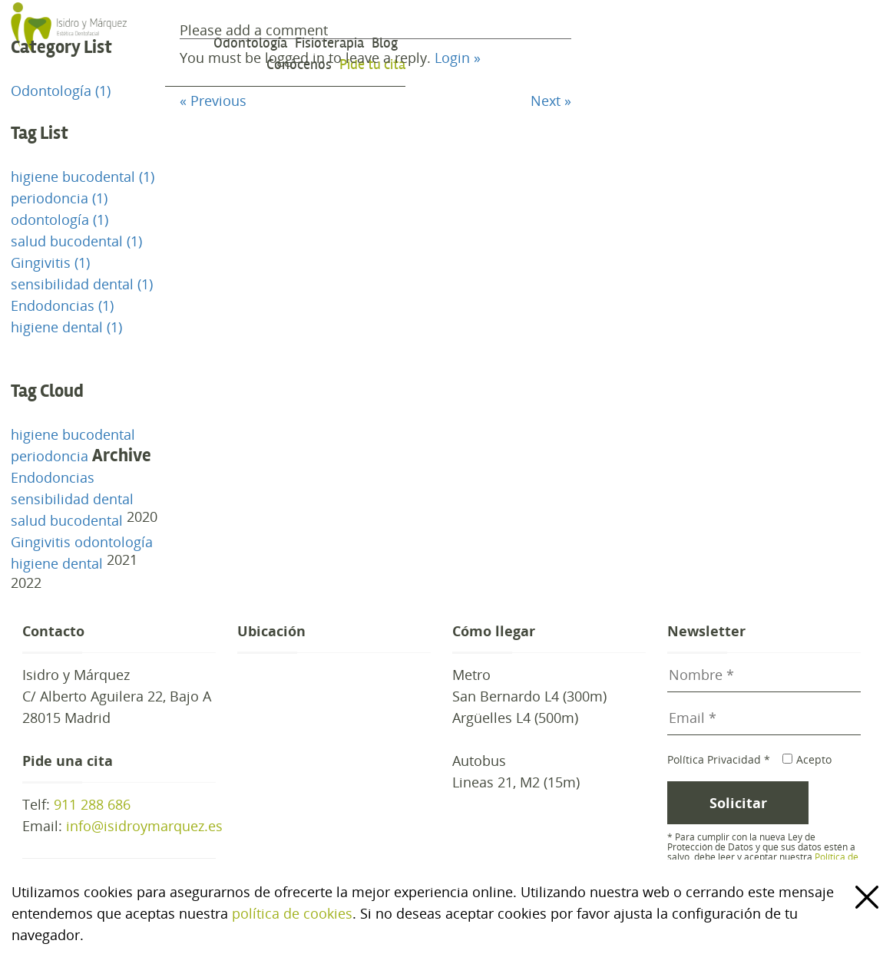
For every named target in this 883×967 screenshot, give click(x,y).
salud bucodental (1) (76, 241)
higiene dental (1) (66, 327)
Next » (551, 100)
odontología (113, 542)
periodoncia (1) (59, 198)
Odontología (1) (61, 90)
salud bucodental (67, 520)
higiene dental (57, 563)
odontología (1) (59, 219)
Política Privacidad (718, 759)
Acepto (807, 759)
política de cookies (292, 913)
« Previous (213, 100)
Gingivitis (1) (50, 262)
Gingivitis (41, 542)
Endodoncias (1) (62, 305)
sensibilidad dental (72, 499)
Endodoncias (52, 477)
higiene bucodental (73, 434)
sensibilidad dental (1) (82, 284)
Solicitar (738, 803)
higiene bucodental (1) (82, 176)
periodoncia (49, 456)
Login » (458, 57)
